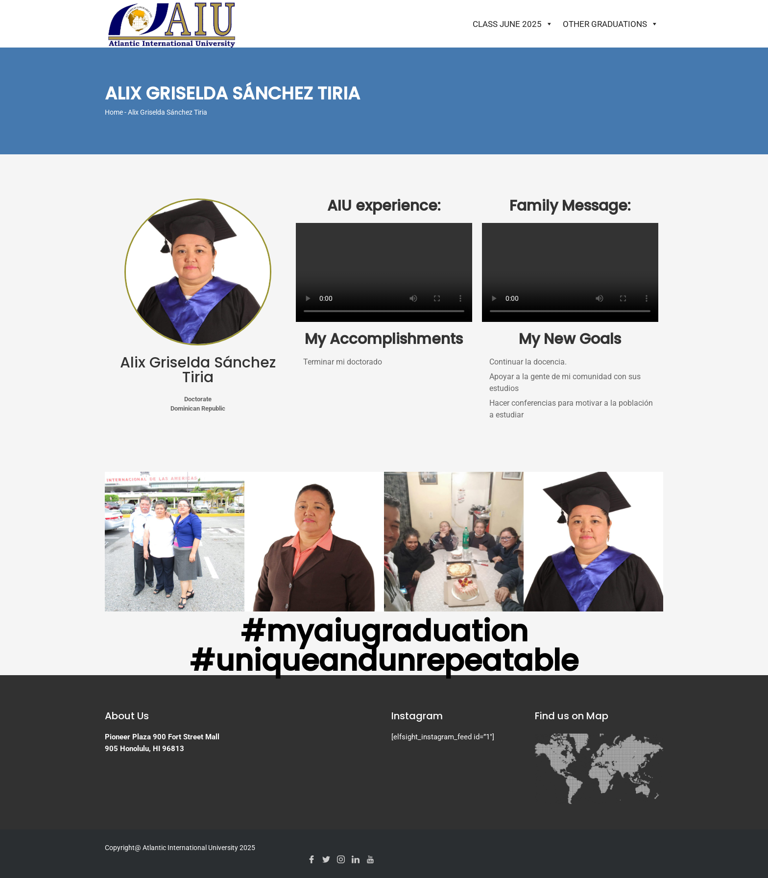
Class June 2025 (513, 24)
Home (114, 112)
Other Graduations (610, 24)
